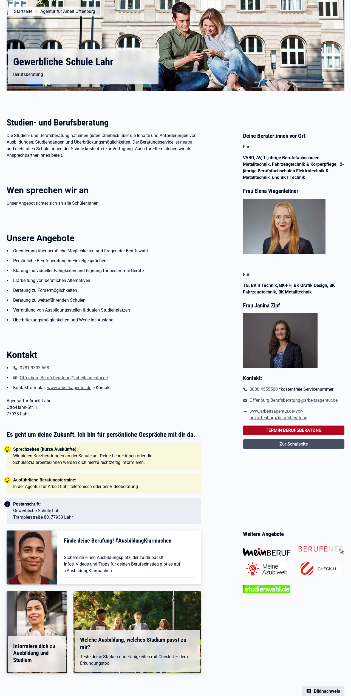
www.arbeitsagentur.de (69, 387)
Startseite (22, 11)
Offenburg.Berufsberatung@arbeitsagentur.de (64, 377)
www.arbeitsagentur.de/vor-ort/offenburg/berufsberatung (278, 414)
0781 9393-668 (34, 367)
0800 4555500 (264, 389)
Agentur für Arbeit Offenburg (66, 11)
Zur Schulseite (293, 444)
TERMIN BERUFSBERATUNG (294, 430)
